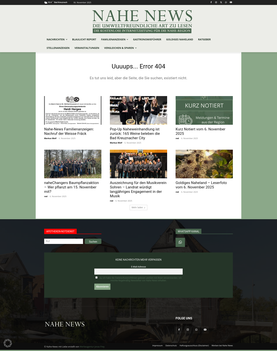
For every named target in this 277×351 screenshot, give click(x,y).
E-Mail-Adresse (138, 267)
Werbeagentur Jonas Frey (92, 347)
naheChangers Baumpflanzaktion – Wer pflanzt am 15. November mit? (71, 188)
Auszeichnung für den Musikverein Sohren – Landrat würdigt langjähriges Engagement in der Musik (138, 190)
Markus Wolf (50, 139)
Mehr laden (138, 208)
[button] (8, 343)
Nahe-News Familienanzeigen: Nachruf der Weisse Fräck (69, 132)
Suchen (93, 242)
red (177, 139)
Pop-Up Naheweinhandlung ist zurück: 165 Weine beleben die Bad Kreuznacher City (135, 134)
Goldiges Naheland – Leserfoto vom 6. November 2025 (201, 186)
